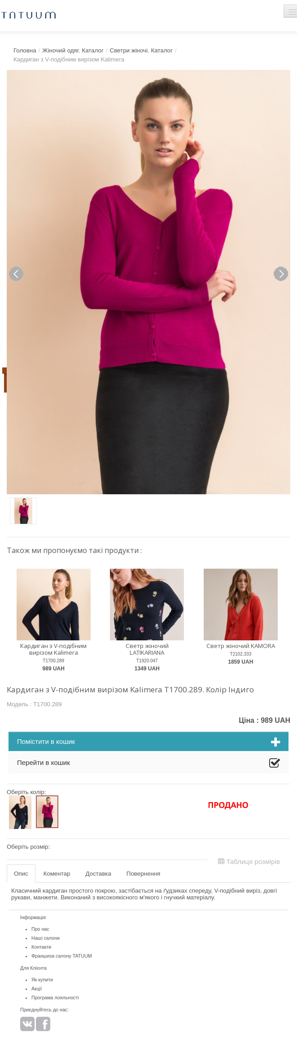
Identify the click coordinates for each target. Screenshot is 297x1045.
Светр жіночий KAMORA (240, 646)
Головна (24, 50)
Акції (36, 988)
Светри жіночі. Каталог (141, 50)
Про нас (40, 929)
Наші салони (45, 938)
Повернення (143, 873)
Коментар (57, 873)
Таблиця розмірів (249, 861)
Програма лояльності (55, 997)
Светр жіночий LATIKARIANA (147, 649)
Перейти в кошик (148, 763)
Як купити (42, 979)
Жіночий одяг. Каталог (73, 50)
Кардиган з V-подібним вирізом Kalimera (53, 649)
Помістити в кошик (148, 742)
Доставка (98, 873)
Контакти (41, 947)
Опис (21, 873)
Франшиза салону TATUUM (61, 956)
